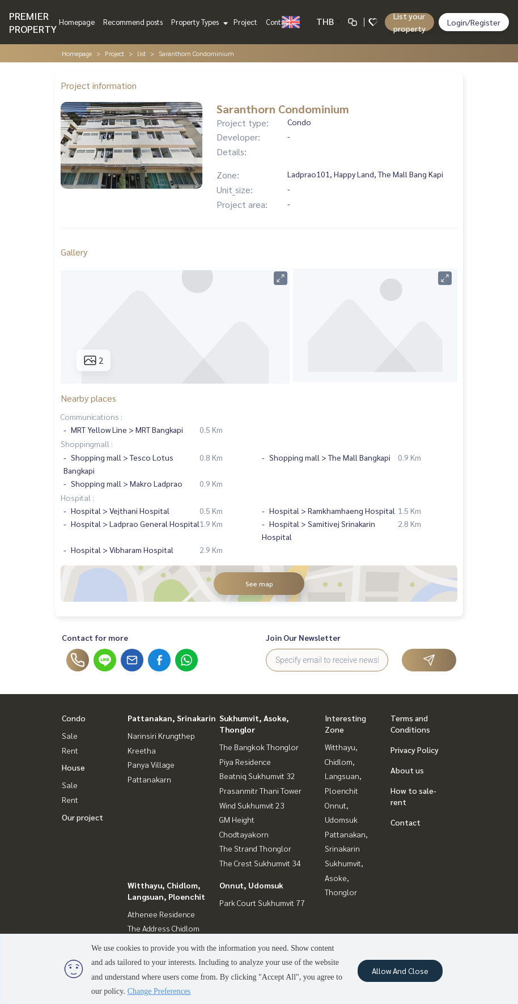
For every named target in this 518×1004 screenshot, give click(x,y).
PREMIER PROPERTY (33, 22)
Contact (279, 22)
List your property (409, 22)
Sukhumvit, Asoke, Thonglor (344, 877)
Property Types (198, 22)
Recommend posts (133, 22)
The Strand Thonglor (255, 848)
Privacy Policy (414, 750)
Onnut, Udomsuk (251, 885)
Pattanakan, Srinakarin (172, 718)
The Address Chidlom (163, 928)
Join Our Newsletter (303, 637)
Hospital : (77, 497)
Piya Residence (245, 761)
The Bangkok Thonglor (259, 747)
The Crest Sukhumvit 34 (260, 863)
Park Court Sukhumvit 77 (262, 902)
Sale (70, 735)
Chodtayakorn (244, 834)
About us (407, 770)
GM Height (236, 819)
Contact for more (95, 637)
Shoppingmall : (87, 444)
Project (245, 22)
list (141, 53)
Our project (82, 817)
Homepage (77, 22)
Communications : (91, 416)
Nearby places (88, 398)
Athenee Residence (161, 914)
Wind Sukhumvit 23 (252, 805)
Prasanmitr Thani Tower (260, 790)
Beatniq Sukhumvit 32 (257, 776)
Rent (70, 750)
